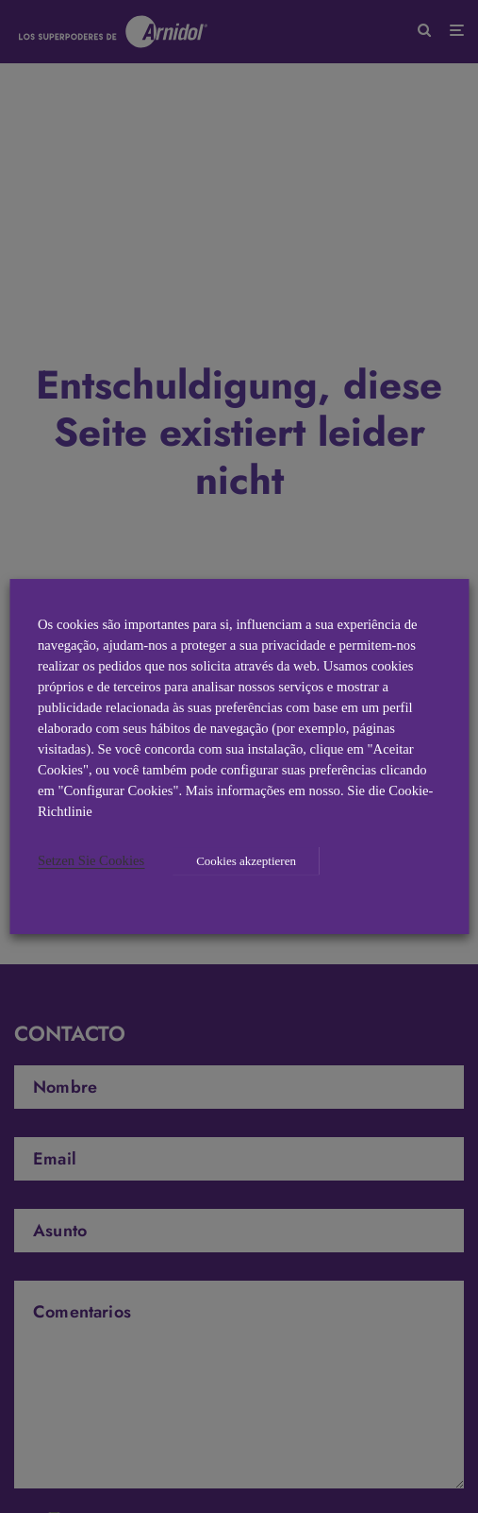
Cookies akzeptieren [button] (246, 861)
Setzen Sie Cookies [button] (91, 860)
